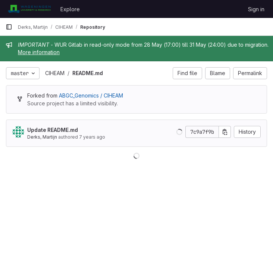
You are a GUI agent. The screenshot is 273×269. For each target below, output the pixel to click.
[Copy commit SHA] (225, 132)
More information (39, 52)
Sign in (256, 9)
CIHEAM (55, 73)
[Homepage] (29, 9)
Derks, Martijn (42, 137)
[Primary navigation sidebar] (9, 27)
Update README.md (52, 130)
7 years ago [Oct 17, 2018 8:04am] (92, 137)
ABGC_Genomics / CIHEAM (91, 95)
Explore (70, 9)
